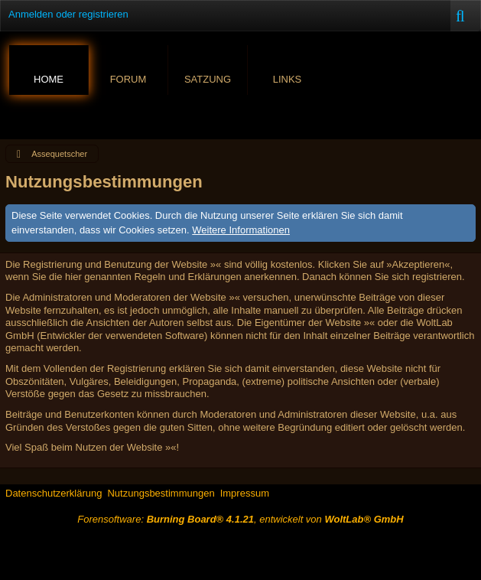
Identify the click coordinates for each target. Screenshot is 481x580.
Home (48, 79)
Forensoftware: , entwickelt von (240, 519)
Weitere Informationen (241, 230)
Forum (128, 79)
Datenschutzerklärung (53, 493)
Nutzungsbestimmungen (160, 493)
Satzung (207, 79)
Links (287, 79)
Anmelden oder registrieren (68, 14)
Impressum (244, 493)
